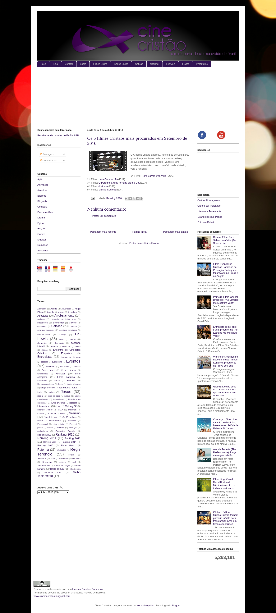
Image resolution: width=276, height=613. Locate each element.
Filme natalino (66, 377)
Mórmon (72, 409)
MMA (60, 409)
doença (77, 346)
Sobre (83, 64)
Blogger (176, 605)
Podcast (73, 424)
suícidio (62, 462)
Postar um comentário (104, 215)
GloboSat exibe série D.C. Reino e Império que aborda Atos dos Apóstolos (224, 391)
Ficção (41, 228)
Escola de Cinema (70, 357)
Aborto (53, 308)
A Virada (103, 186)
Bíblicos (41, 195)
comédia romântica (68, 330)
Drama (41, 217)
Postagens (47, 154)
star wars (76, 458)
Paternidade (55, 420)
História (71, 380)
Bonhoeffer (58, 322)
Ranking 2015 (45, 445)
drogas (44, 350)
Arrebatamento (64, 315)
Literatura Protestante (209, 211)
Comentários (48, 160)
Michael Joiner (45, 409)
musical (40, 414)
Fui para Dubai (205, 222)
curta (73, 339)
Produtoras (202, 64)
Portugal (73, 427)
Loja (55, 64)
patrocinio (72, 421)
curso (61, 339)
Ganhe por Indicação (209, 205)
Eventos (73, 361)
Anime (61, 312)
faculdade (64, 367)
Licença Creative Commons (87, 589)
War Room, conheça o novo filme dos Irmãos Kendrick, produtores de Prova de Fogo (225, 361)
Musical (41, 239)
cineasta (73, 326)
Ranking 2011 (46, 438)
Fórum (57, 381)
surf (74, 462)
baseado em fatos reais (63, 319)
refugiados (61, 450)
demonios (42, 343)
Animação (42, 184)
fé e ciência (68, 370)
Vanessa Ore (52, 472)
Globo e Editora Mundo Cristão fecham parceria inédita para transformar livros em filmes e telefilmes (225, 518)
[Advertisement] (138, 96)
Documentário (45, 212)
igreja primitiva (47, 387)
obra (41, 589)
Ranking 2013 (49, 442)
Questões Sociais (65, 431)
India (39, 392)
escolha (44, 362)
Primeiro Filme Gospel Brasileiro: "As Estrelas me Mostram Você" (225, 299)
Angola (50, 312)
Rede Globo (68, 445)
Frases (185, 64)
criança (62, 334)
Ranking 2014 (69, 442)
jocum (40, 396)
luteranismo (43, 406)
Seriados (41, 458)
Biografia (42, 201)
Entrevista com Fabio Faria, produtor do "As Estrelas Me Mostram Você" (225, 331)
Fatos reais (48, 370)
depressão (59, 343)
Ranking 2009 (44, 434)
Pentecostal (42, 424)
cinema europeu (45, 330)
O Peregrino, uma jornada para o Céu (119, 182)
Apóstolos (42, 315)
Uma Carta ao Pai (108, 179)
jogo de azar (54, 396)
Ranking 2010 (114, 198)
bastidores (42, 322)
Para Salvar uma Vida (154, 175)
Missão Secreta (107, 189)
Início (43, 64)
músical (52, 413)
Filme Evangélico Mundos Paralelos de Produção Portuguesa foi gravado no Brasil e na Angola (225, 270)
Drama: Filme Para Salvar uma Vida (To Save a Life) (224, 240)
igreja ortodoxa (73, 384)
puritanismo (42, 431)
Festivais (170, 64)
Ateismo (41, 319)
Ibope (60, 384)
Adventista (66, 309)
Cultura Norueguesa (208, 200)
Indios (51, 392)
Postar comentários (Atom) (144, 243)
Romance (42, 245)
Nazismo (74, 413)
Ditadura (66, 346)
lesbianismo (58, 399)
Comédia (42, 206)
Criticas (139, 64)
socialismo (63, 458)
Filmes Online (100, 64)
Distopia (54, 346)
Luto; (59, 406)
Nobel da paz (51, 417)
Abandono (41, 309)
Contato (69, 64)
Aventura (42, 190)
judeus (67, 396)
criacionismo (43, 334)
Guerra (41, 234)
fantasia (77, 367)
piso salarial (58, 424)
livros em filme (58, 403)
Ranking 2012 (72, 438)
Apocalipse (72, 312)
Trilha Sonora (74, 469)
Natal (62, 414)
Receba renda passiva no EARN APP (58, 135)
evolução (50, 366)
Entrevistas (44, 356)
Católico (56, 326)
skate (53, 458)
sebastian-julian (145, 605)
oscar (40, 420)
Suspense (42, 250)
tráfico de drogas (62, 465)
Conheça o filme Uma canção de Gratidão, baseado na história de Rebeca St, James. (225, 424)
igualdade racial (68, 387)
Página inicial (139, 231)
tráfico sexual (56, 468)
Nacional (154, 64)
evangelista (57, 362)
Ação (40, 179)
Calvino (72, 322)
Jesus (66, 391)
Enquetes (66, 353)
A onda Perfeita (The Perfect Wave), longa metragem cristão (224, 452)
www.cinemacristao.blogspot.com (52, 596)
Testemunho (43, 465)
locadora (73, 403)
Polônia (60, 427)
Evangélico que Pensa (209, 216)
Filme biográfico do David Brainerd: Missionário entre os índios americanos (224, 484)
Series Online (121, 64)
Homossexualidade (45, 384)
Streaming (47, 462)
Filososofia (42, 381)
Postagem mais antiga (175, 231)
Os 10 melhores (69, 417)
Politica (50, 428)
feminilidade (42, 374)
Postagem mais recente (103, 231)
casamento (42, 326)
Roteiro (71, 455)
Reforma (43, 449)
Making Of (70, 406)
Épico (40, 223)
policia (40, 428)
